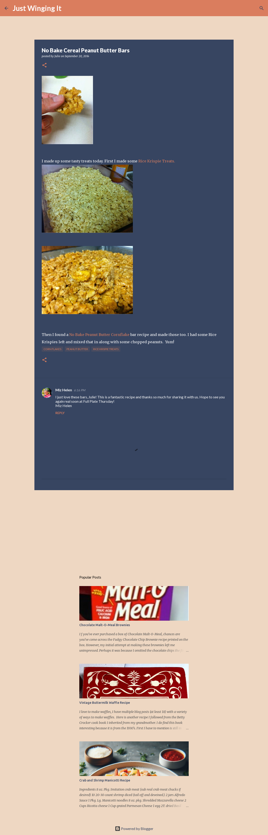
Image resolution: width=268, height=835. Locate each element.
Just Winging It (37, 8)
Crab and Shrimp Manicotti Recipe (104, 780)
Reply (59, 413)
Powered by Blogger (134, 828)
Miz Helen (63, 390)
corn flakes (52, 349)
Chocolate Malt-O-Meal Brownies (104, 625)
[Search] (68, 8)
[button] (44, 65)
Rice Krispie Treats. (156, 161)
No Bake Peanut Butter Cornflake (99, 334)
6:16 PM (79, 390)
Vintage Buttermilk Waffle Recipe (104, 702)
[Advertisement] (134, 529)
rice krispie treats (106, 349)
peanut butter (77, 349)
